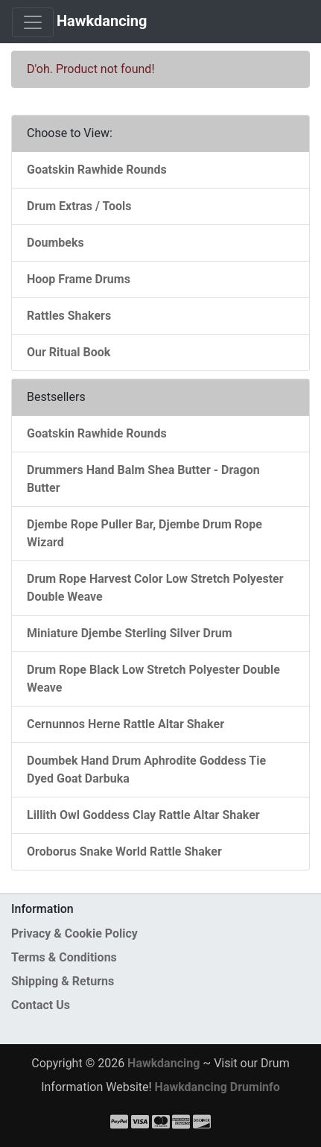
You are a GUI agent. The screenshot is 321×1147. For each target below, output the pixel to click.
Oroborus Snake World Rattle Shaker (124, 851)
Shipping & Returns (62, 981)
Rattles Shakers (69, 316)
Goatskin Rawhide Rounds (97, 169)
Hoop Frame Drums (78, 279)
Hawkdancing (102, 21)
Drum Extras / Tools (79, 206)
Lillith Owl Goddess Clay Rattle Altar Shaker (143, 815)
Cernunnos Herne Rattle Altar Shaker (125, 724)
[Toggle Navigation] (33, 22)
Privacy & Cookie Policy (74, 933)
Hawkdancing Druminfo (217, 1087)
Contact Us (40, 1005)
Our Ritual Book (68, 352)
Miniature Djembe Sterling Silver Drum (129, 633)
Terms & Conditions (64, 957)
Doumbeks (55, 243)
